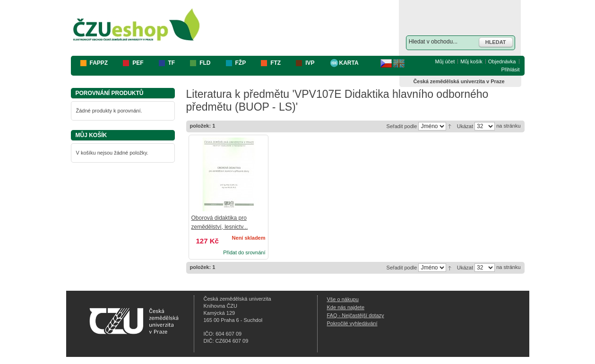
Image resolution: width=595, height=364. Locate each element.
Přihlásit (510, 69)
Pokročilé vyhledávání (352, 323)
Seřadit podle (402, 126)
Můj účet (445, 61)
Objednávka (502, 61)
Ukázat (465, 126)
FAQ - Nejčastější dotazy (355, 315)
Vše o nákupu (343, 299)
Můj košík (471, 61)
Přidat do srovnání (244, 252)
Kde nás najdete (346, 307)
